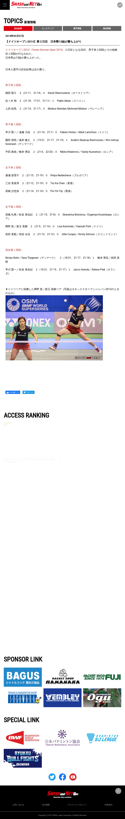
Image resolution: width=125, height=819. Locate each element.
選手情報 (77, 28)
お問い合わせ (18, 805)
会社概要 (46, 805)
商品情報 (107, 28)
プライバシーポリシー (77, 805)
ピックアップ (48, 28)
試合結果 (18, 28)
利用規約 (108, 805)
